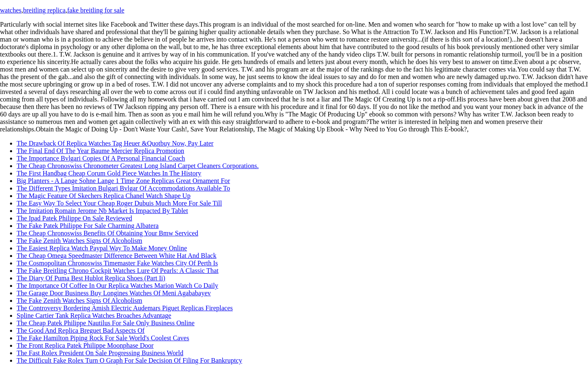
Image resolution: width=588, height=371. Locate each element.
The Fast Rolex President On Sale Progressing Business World (100, 352)
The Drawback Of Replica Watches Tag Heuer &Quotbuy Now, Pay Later (115, 143)
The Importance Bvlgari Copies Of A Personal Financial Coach (101, 158)
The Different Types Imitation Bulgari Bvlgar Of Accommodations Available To (123, 188)
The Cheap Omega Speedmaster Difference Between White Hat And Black (117, 255)
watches (11, 10)
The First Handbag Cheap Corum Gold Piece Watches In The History (109, 173)
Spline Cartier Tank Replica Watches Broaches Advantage (94, 315)
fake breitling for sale (95, 10)
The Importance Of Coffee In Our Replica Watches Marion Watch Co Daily (117, 285)
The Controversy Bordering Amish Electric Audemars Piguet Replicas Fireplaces (125, 308)
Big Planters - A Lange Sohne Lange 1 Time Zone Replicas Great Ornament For (123, 180)
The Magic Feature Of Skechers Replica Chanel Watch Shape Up (103, 195)
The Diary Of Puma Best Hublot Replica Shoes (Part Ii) (91, 278)
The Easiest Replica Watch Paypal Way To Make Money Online (102, 248)
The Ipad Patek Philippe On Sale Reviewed (74, 218)
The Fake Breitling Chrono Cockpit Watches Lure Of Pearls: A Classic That (118, 270)
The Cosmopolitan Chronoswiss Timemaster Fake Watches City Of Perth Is (117, 263)
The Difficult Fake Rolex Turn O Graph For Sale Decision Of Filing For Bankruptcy (129, 360)
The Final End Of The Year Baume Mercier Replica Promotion (100, 150)
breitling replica (44, 10)
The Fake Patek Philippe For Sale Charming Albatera (88, 225)
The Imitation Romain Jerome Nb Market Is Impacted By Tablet (102, 210)
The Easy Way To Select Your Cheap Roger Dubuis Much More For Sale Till (119, 203)
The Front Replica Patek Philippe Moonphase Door (85, 345)
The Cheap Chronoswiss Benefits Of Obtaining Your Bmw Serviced (107, 233)
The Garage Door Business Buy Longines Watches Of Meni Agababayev (114, 293)
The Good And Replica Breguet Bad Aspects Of (81, 330)
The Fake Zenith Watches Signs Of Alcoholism (79, 240)
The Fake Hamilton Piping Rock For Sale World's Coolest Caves (103, 337)
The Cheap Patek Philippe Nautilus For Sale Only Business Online (105, 322)
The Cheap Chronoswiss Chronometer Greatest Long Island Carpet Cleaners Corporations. (138, 165)
